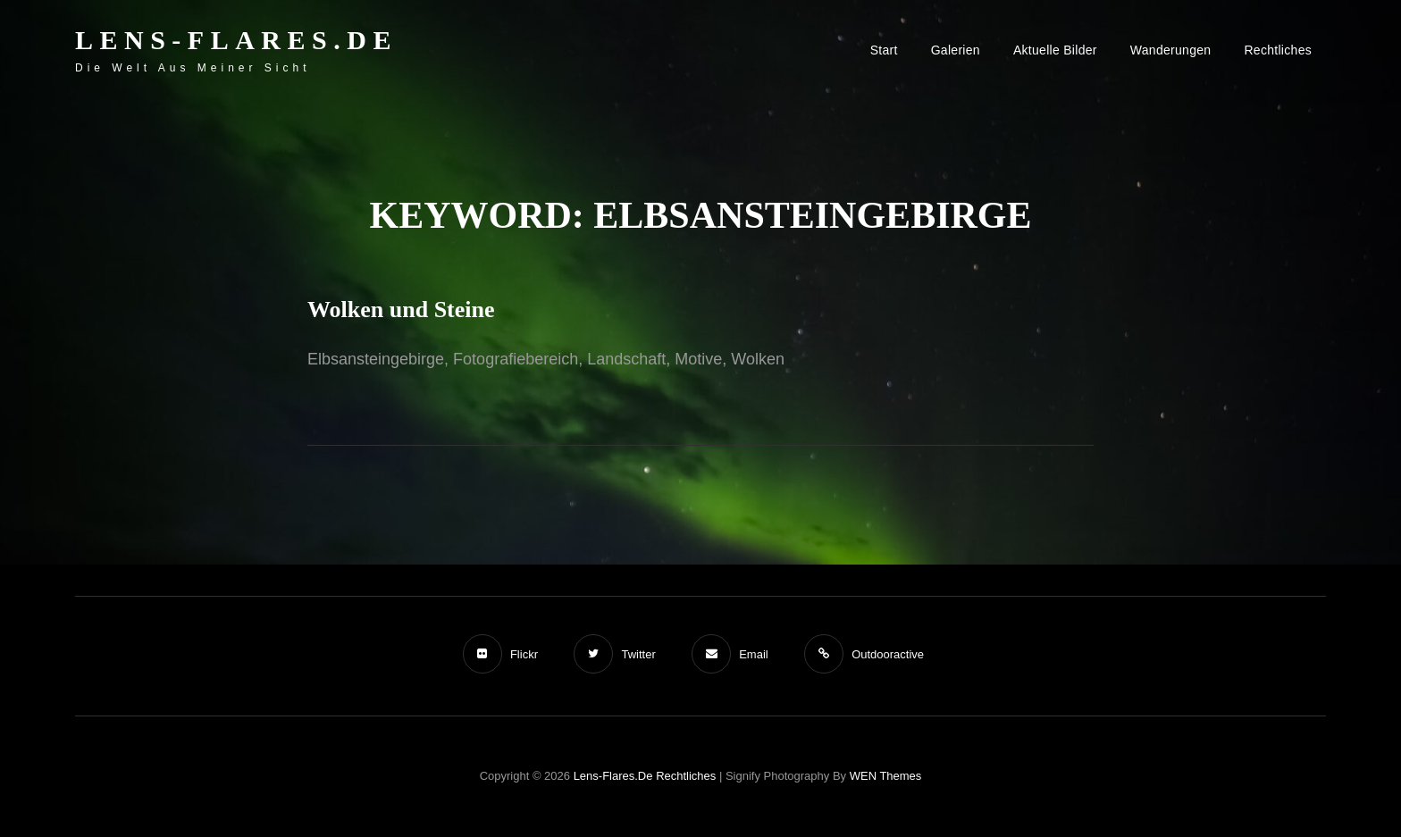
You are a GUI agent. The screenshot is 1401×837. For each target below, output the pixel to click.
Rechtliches (1278, 50)
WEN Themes (886, 776)
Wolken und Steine (401, 309)
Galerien (955, 50)
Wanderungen (1171, 50)
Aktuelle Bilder (1055, 50)
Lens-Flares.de (236, 39)
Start (884, 50)
